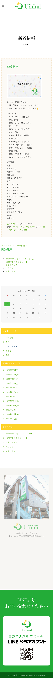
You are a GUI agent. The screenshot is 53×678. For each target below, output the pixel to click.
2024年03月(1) (12, 370)
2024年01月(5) (12, 379)
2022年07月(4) (12, 410)
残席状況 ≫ (22, 245)
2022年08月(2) (12, 405)
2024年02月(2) (12, 374)
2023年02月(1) (12, 383)
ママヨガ (41, 226)
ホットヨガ (18, 226)
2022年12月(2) (12, 387)
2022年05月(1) (12, 418)
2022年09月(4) (12, 401)
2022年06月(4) (12, 414)
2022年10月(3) (12, 396)
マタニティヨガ (15, 229)
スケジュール (30, 226)
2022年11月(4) (12, 392)
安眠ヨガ (9, 355)
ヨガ (25, 229)
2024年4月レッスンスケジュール (20, 258)
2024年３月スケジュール (16, 262)
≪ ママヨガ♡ (7, 245)
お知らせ (11, 223)
